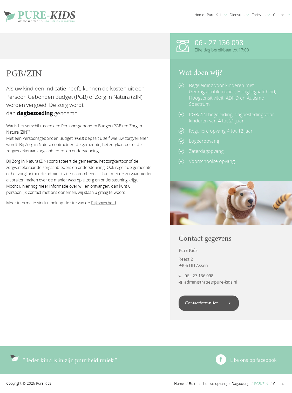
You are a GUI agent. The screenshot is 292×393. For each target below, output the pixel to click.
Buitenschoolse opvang (208, 383)
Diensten (237, 14)
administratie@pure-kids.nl (208, 282)
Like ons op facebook (246, 358)
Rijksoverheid (103, 203)
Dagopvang (240, 383)
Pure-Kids (214, 14)
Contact (279, 14)
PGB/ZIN (261, 383)
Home (199, 14)
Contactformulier (207, 303)
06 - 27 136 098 (219, 42)
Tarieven (259, 14)
